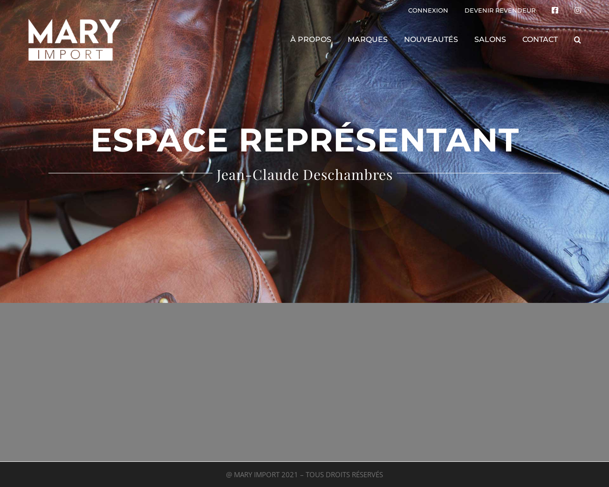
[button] (577, 39)
